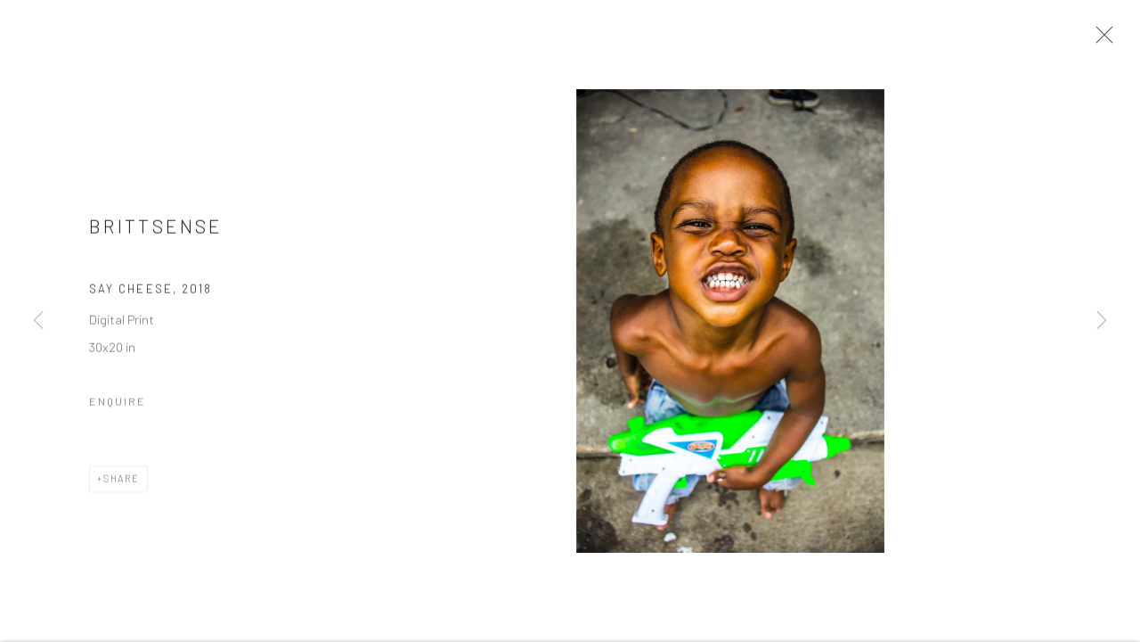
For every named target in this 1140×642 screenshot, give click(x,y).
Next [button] (1101, 321)
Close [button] (1101, 40)
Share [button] (121, 484)
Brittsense (156, 230)
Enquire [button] (117, 406)
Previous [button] (38, 321)
